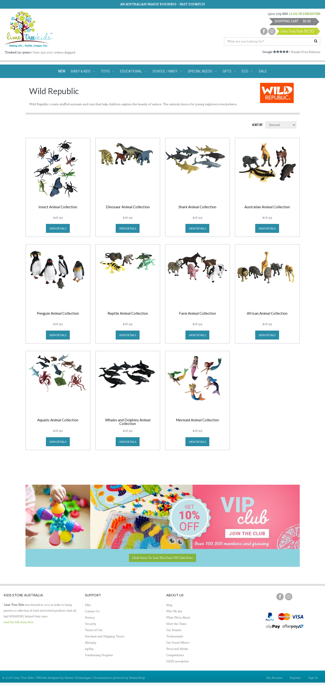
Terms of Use (93, 630)
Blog (169, 605)
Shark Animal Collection (197, 207)
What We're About (178, 617)
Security (90, 624)
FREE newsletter (177, 661)
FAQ (88, 605)
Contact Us (92, 611)
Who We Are (174, 611)
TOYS (107, 71)
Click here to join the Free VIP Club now (162, 558)
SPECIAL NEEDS (202, 71)
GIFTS (229, 71)
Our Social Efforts (177, 642)
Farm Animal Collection (197, 313)
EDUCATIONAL (133, 71)
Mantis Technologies (78, 677)
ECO (247, 71)
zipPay (89, 649)
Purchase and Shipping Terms (104, 636)
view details (57, 228)
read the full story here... (20, 622)
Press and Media (177, 649)
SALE (263, 71)
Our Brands (173, 630)
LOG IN (296, 14)
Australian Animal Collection (267, 207)
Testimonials (174, 636)
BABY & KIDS (83, 71)
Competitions (175, 655)
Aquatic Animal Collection (57, 420)
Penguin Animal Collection (58, 313)
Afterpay (90, 642)
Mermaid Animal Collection (197, 420)
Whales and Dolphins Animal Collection (127, 421)
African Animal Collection (267, 313)
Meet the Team (176, 624)
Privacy (90, 617)
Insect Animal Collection (57, 207)
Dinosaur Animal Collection (128, 207)
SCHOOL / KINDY (167, 71)
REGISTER (312, 14)
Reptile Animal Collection (128, 313)
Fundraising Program (99, 655)
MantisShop (137, 677)
